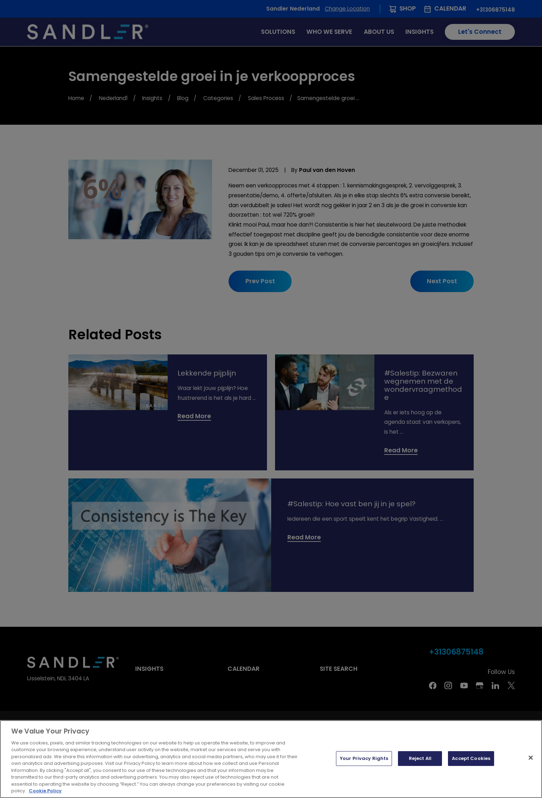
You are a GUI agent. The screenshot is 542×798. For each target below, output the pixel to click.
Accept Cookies (471, 758)
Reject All (420, 758)
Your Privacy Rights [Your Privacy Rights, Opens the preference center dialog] (364, 758)
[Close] (530, 758)
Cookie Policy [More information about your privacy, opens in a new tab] (45, 790)
